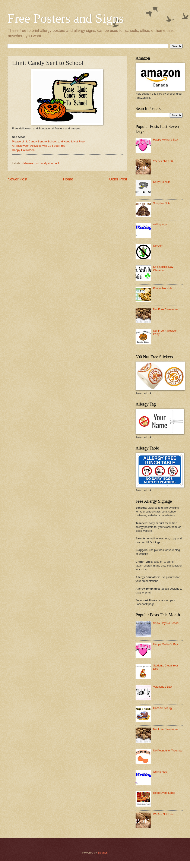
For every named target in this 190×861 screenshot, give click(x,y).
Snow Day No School (166, 623)
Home (68, 179)
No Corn (158, 245)
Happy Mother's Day (165, 139)
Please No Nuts (162, 288)
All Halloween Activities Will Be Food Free (38, 145)
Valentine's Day (162, 686)
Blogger (102, 852)
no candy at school (47, 163)
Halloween (28, 163)
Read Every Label (164, 792)
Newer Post (17, 179)
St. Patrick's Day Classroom (163, 268)
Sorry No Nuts (161, 181)
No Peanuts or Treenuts (167, 750)
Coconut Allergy (162, 708)
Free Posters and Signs (65, 18)
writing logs (160, 224)
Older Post (118, 179)
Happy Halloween (23, 150)
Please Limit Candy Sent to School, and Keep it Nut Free (48, 141)
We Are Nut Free (163, 160)
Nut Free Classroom (165, 309)
